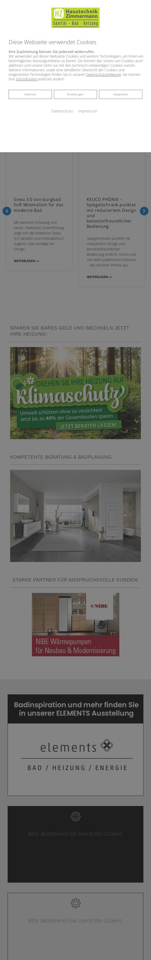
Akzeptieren (120, 94)
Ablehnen (30, 94)
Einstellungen (75, 94)
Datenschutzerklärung (103, 74)
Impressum (87, 110)
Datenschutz (62, 110)
